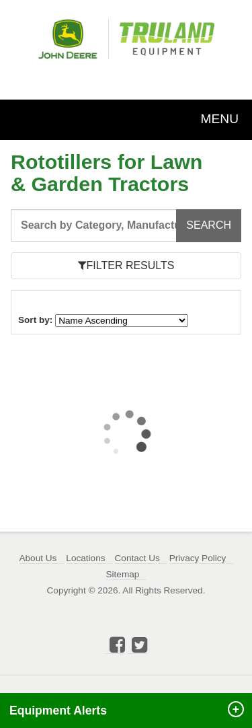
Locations (85, 558)
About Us (37, 558)
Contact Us (137, 558)
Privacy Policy (197, 558)
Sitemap (122, 574)
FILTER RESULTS (126, 265)
